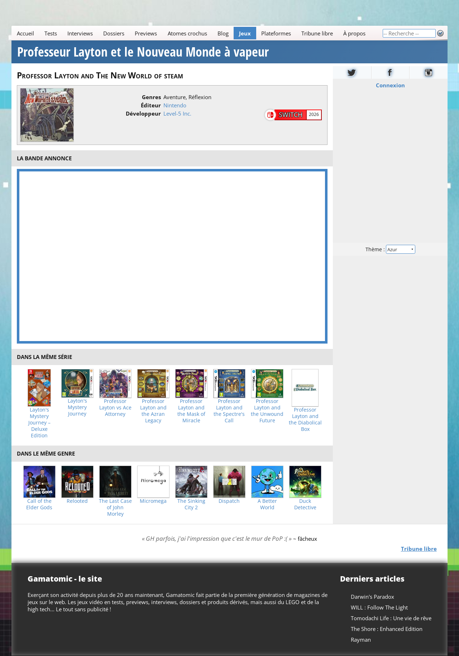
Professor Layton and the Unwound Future (267, 411)
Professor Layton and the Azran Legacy (153, 411)
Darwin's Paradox (372, 596)
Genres (151, 97)
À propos (355, 33)
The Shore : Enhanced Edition (386, 628)
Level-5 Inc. (177, 113)
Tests (50, 33)
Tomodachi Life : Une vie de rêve (391, 618)
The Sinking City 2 (191, 504)
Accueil (25, 33)
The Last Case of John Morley (115, 507)
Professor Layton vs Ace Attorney (115, 407)
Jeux (245, 33)
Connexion (390, 85)
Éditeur (151, 105)
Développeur (143, 113)
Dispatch (229, 501)
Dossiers (113, 33)
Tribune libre (317, 33)
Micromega (153, 501)
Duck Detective (305, 504)
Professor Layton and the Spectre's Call (229, 411)
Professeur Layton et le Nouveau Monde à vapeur (143, 51)
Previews (146, 33)
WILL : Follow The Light (379, 607)
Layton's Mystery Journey (77, 407)
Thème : (390, 249)
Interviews (80, 33)
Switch (290, 114)
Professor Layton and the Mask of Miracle (191, 411)
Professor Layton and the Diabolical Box (305, 419)
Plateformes (276, 33)
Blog (223, 33)
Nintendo (174, 105)
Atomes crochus (187, 33)
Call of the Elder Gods (39, 504)
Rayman (361, 639)
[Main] (196, 33)
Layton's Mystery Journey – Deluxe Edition (39, 423)
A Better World (267, 504)
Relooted (77, 501)
